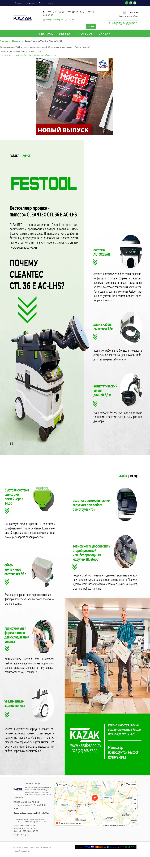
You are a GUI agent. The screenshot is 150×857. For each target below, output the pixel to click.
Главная (18, 3)
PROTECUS (85, 33)
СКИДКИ (105, 33)
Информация (30, 3)
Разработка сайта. (22, 851)
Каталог (51, 3)
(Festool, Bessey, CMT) (122, 24)
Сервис (41, 3)
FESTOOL (46, 33)
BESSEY (65, 33)
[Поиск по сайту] (69, 26)
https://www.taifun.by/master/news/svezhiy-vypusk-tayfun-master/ (28, 55)
